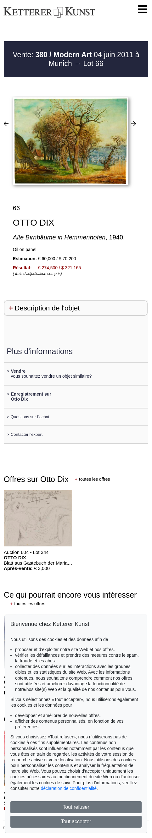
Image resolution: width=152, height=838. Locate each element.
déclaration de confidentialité (69, 788)
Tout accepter (76, 821)
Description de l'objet (47, 308)
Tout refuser (76, 807)
